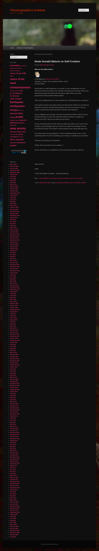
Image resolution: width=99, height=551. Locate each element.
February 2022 (14, 244)
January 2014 (14, 406)
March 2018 (13, 318)
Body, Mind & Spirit (45, 182)
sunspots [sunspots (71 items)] (19, 134)
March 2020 (13, 283)
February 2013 (14, 428)
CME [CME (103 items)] (24, 73)
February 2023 (14, 230)
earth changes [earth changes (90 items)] (16, 99)
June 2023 (13, 221)
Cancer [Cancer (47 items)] (18, 70)
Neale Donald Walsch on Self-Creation (57, 61)
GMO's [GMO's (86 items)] (20, 114)
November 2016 (14, 336)
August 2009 (13, 514)
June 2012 (13, 444)
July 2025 (13, 176)
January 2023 (14, 232)
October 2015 (14, 363)
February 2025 (14, 187)
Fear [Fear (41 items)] (22, 110)
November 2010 (14, 483)
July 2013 (13, 418)
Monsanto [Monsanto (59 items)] (21, 123)
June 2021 (13, 254)
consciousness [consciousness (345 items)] (20, 87)
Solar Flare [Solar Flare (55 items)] (13, 132)
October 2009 (14, 510)
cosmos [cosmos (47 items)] (12, 91)
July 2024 (13, 197)
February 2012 (14, 453)
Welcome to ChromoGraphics (25, 48)
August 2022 (13, 242)
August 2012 (13, 440)
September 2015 (15, 365)
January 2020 (14, 285)
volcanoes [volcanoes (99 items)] (21, 143)
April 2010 (13, 498)
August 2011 (13, 465)
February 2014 (14, 403)
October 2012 (14, 436)
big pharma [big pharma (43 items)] (13, 68)
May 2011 (13, 471)
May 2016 (13, 348)
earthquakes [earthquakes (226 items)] (17, 106)
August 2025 (13, 174)
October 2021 (14, 248)
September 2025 (15, 172)
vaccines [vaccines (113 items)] (20, 140)
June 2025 (13, 178)
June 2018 (13, 315)
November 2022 (14, 236)
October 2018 (14, 307)
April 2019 (13, 299)
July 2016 (13, 344)
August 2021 (13, 250)
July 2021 (13, 252)
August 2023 (13, 217)
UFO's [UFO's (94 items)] (12, 140)
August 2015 (13, 367)
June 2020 (13, 277)
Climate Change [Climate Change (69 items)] (15, 73)
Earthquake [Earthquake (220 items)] (16, 102)
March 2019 (13, 301)
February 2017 (14, 330)
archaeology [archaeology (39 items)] (23, 65)
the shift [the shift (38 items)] (21, 136)
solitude (84, 182)
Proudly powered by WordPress (49, 544)
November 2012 (14, 434)
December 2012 (14, 432)
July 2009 (13, 516)
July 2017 (13, 322)
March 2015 (13, 377)
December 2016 (14, 334)
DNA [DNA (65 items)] (21, 91)
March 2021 (13, 260)
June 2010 (13, 494)
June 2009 (13, 518)
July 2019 (13, 293)
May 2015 (13, 373)
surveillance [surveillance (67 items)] (14, 137)
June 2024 (13, 199)
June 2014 (13, 395)
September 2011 (15, 463)
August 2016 (13, 342)
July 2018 (13, 313)
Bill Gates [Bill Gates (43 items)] (19, 68)
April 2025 (13, 182)
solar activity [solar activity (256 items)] (18, 128)
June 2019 (13, 295)
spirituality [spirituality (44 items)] (13, 134)
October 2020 (14, 268)
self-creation (77, 182)
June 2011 (13, 469)
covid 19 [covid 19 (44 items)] (17, 91)
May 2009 (13, 520)
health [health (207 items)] (19, 117)
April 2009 (13, 522)
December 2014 (14, 383)
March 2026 (13, 164)
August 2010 (13, 489)
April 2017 (13, 326)
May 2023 (13, 223)
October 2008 (14, 534)
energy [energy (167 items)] (13, 110)
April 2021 (13, 258)
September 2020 (15, 270)
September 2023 (15, 215)
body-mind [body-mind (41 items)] (13, 70)
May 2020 (13, 279)
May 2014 (13, 397)
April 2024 (13, 203)
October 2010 (14, 485)
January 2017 (14, 332)
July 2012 (13, 442)
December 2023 (14, 211)
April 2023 (13, 225)
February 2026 (14, 166)
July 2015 (13, 369)
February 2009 (14, 526)
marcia (52, 65)
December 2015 (14, 358)
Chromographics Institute (27, 10)
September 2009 (15, 512)
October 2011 (14, 461)
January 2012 (14, 455)
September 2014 (15, 389)
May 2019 (13, 297)
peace (71, 182)
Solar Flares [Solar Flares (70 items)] (21, 132)
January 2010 (14, 504)
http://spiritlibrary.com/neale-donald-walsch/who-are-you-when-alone (61, 178)
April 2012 (13, 448)
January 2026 (14, 168)
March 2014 (13, 401)
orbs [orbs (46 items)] (15, 125)
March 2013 (13, 426)
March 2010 (13, 500)
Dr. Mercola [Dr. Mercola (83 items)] (14, 96)
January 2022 (14, 246)
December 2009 (14, 506)
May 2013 (13, 422)
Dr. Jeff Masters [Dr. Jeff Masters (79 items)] (16, 93)
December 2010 (14, 481)
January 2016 (14, 356)
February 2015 (14, 379)
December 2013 (14, 408)
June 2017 (13, 324)
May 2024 (13, 201)
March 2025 (13, 185)
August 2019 (13, 291)
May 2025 (13, 180)
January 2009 (14, 528)
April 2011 (13, 473)
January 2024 (14, 209)
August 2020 (13, 272)
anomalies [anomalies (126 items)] (15, 65)
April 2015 (13, 375)
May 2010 (13, 496)
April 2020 (13, 281)
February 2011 (14, 477)
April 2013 (13, 424)
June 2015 (13, 371)
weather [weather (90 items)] (13, 145)
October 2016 (14, 338)
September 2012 (15, 438)
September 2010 (15, 487)
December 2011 (14, 457)
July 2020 (13, 275)
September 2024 (15, 193)
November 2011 (14, 459)
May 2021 (13, 256)
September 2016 (15, 340)
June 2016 (13, 346)
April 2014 (13, 399)
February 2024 (14, 207)
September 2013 (15, 414)
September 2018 (15, 309)
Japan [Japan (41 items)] (17, 120)
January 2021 (14, 262)
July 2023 (13, 219)
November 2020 (14, 266)
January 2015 (14, 381)
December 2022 (14, 234)
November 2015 (14, 361)
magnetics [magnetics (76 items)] (23, 120)
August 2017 (13, 320)
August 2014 (13, 391)
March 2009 (13, 524)
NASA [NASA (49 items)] (11, 125)
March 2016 (13, 352)
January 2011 (14, 479)
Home (12, 48)
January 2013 (14, 430)
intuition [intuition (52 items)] (12, 120)
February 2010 (14, 502)
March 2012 (13, 451)
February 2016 (14, 354)
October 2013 (14, 412)
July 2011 (13, 467)
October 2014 (14, 387)
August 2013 (13, 416)
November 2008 (14, 532)
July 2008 (13, 537)
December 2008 (14, 530)
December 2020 (14, 264)
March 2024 (13, 205)
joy (56, 182)
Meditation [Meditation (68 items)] (13, 123)
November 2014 (14, 385)
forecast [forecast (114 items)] (13, 113)
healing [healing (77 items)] (13, 117)
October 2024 (14, 191)
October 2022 (14, 238)
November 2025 (14, 170)
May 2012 (13, 446)
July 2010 (13, 491)
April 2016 (13, 350)
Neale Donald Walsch (52, 79)
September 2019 (15, 289)
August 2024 (13, 195)
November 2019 (14, 287)
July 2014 (13, 393)
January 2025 (14, 189)
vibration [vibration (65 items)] (13, 142)
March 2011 (13, 475)
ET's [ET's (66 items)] (19, 110)
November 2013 (14, 410)
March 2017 (13, 328)
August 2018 (13, 311)
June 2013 (13, 420)
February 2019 (14, 303)
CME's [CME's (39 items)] (11, 76)
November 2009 (14, 508)
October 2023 (14, 213)
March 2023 (13, 228)
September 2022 (15, 240)
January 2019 (14, 305)
